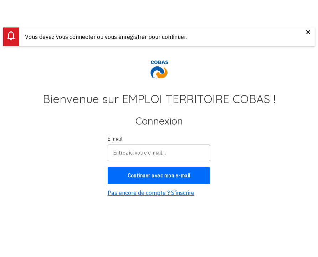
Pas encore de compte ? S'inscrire (151, 192)
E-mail (115, 139)
